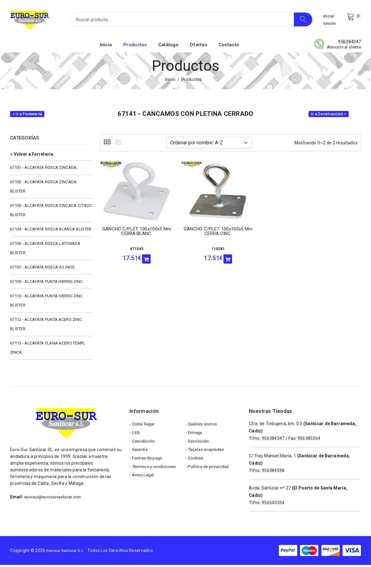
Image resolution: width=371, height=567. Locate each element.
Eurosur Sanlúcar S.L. (68, 552)
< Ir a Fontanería (27, 116)
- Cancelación (143, 445)
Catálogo (168, 47)
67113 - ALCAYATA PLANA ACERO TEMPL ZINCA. (47, 350)
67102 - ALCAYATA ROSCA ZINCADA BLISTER (43, 189)
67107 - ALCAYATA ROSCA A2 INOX (42, 269)
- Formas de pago (146, 463)
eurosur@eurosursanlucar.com (55, 499)
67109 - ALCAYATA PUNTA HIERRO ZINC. (47, 283)
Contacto (229, 47)
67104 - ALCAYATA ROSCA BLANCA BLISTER (50, 231)
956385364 (309, 440)
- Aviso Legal (142, 481)
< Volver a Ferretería (31, 156)
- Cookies (195, 463)
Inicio (106, 47)
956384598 (273, 472)
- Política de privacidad (208, 472)
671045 (129, 250)
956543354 (273, 504)
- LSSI (135, 435)
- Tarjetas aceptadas (206, 454)
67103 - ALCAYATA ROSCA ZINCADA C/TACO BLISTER (51, 212)
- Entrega (195, 435)
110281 (197, 250)
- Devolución (198, 445)
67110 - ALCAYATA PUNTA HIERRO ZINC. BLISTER (47, 303)
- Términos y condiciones (154, 472)
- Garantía (139, 454)
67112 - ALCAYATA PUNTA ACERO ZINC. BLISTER (46, 326)
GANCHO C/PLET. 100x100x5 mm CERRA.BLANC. (129, 234)
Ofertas (198, 47)
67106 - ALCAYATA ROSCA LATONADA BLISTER (45, 250)
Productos (135, 47)
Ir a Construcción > (328, 116)
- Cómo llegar (142, 426)
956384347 (349, 44)
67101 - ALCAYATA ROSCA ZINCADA (43, 169)
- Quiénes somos (202, 426)
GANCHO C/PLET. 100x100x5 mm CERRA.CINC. (196, 234)
